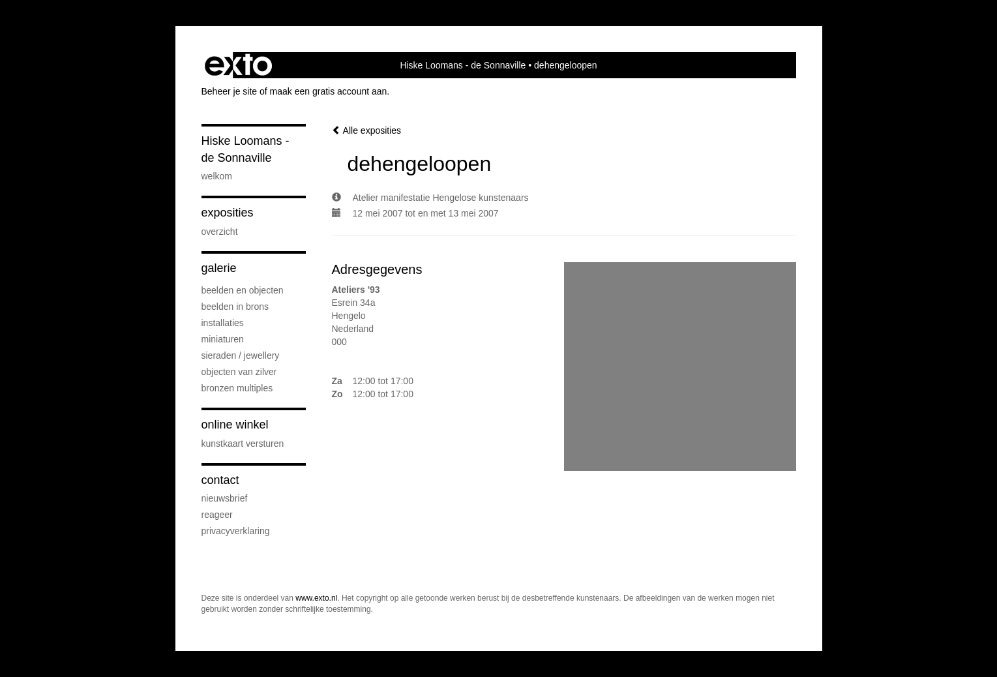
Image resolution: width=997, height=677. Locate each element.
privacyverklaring (235, 531)
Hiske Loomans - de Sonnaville (463, 65)
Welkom (216, 176)
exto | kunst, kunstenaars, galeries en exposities (238, 65)
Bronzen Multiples (237, 388)
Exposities (227, 212)
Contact (220, 480)
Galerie (219, 268)
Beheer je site (229, 91)
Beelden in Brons (235, 306)
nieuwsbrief (224, 498)
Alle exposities (367, 130)
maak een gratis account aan (328, 91)
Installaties (222, 323)
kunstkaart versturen (242, 443)
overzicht (219, 231)
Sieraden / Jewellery (240, 355)
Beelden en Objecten (242, 290)
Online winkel (235, 424)
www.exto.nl (316, 598)
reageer (217, 514)
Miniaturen (222, 339)
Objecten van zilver (239, 372)
